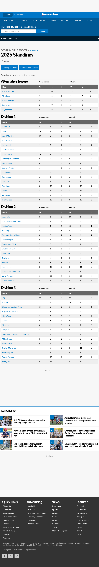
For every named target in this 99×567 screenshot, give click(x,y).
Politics (55, 517)
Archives (6, 538)
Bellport (7, 262)
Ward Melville (9, 136)
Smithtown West (11, 244)
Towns (55, 527)
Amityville (8, 362)
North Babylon (10, 149)
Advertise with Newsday (21, 545)
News (53, 20)
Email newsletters (10, 517)
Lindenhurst (8, 154)
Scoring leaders (11, 67)
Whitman (7, 195)
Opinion (77, 20)
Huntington (8, 172)
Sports (24, 20)
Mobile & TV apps (10, 531)
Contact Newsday (74, 543)
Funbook (80, 506)
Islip (5, 298)
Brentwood (8, 177)
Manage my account (11, 527)
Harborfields (9, 226)
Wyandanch (9, 110)
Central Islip (8, 200)
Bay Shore (8, 186)
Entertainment (83, 520)
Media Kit (32, 506)
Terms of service (8, 543)
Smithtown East (10, 249)
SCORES (7, 50)
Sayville (7, 302)
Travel (79, 531)
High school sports (60, 531)
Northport (8, 131)
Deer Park (8, 253)
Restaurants (82, 524)
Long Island (8, 20)
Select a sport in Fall (11, 38)
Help (33, 545)
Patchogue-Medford (12, 159)
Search (44, 31)
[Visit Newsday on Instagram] (16, 556)
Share (7, 61)
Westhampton (9, 281)
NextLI (79, 534)
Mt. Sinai (7, 325)
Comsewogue (9, 239)
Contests (6, 534)
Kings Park (8, 316)
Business (90, 20)
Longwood (8, 145)
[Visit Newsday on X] (10, 556)
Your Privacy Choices (54, 545)
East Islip (7, 230)
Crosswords (82, 513)
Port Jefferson (9, 357)
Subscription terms (22, 543)
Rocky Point (8, 343)
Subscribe (7, 510)
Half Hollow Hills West (13, 221)
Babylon (7, 330)
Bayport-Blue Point (11, 311)
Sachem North (9, 168)
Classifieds (32, 520)
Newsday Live (8, 520)
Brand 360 (32, 510)
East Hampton (9, 91)
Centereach (8, 258)
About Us (7, 506)
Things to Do (82, 517)
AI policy (39, 545)
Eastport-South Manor (13, 235)
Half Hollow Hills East (13, 271)
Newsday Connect (35, 517)
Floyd (6, 190)
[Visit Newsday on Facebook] (4, 556)
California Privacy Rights (50, 543)
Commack (8, 127)
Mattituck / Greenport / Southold (17, 334)
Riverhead (8, 96)
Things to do (39, 20)
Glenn (6, 320)
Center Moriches (10, 348)
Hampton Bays (10, 100)
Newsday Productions (37, 513)
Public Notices (33, 524)
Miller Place (8, 339)
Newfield (7, 181)
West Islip (8, 217)
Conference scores (30, 67)
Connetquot (9, 163)
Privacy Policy (35, 543)
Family (79, 527)
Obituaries (81, 510)
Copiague (7, 105)
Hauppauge (8, 267)
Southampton (9, 352)
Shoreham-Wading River (14, 307)
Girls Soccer (21, 50)
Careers (6, 524)
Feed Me (64, 20)
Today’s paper (8, 513)
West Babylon (9, 276)
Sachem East (9, 140)
